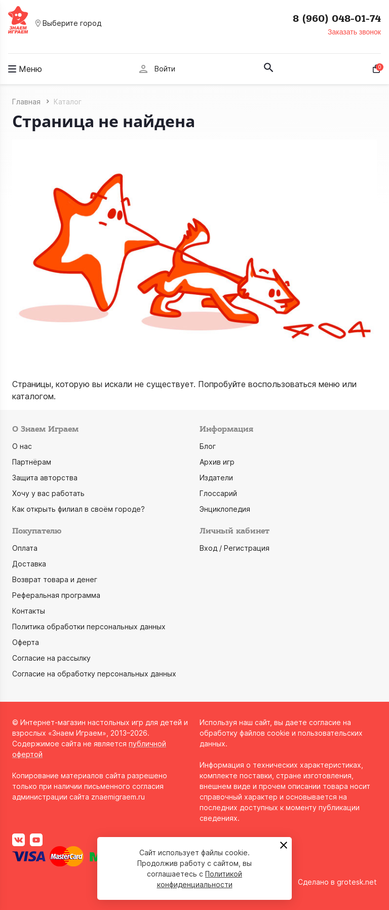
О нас (22, 446)
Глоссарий (218, 493)
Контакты (28, 610)
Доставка (29, 563)
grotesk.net (357, 882)
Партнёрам (31, 462)
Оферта (25, 642)
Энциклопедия (225, 509)
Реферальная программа (56, 595)
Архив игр (217, 462)
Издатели (216, 477)
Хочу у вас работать (48, 493)
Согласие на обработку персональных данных (94, 673)
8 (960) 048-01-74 (337, 18)
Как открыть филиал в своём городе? (78, 509)
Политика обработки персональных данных (89, 626)
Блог (208, 446)
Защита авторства (44, 477)
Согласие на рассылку (51, 658)
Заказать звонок (354, 32)
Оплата (24, 548)
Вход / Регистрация (234, 548)
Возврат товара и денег (54, 579)
